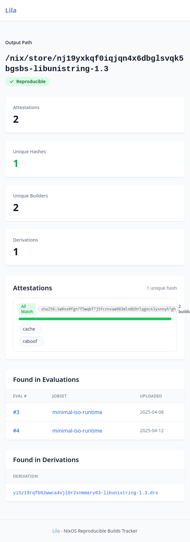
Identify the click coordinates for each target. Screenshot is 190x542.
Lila (11, 10)
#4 (16, 430)
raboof (30, 341)
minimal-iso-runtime (77, 412)
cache (29, 329)
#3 (16, 412)
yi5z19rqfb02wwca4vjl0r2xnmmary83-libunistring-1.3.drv (85, 493)
